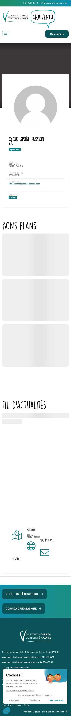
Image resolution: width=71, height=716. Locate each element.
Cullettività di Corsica (24, 594)
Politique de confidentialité (55, 712)
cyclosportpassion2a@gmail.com (24, 184)
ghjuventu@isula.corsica (54, 3)
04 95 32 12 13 (30, 3)
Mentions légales (31, 712)
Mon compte (57, 33)
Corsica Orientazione (23, 608)
